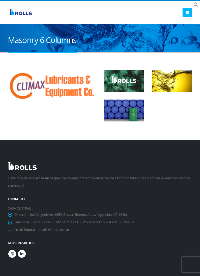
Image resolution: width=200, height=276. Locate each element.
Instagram (12, 254)
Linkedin (22, 254)
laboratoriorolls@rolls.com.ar (46, 230)
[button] (196, 4)
